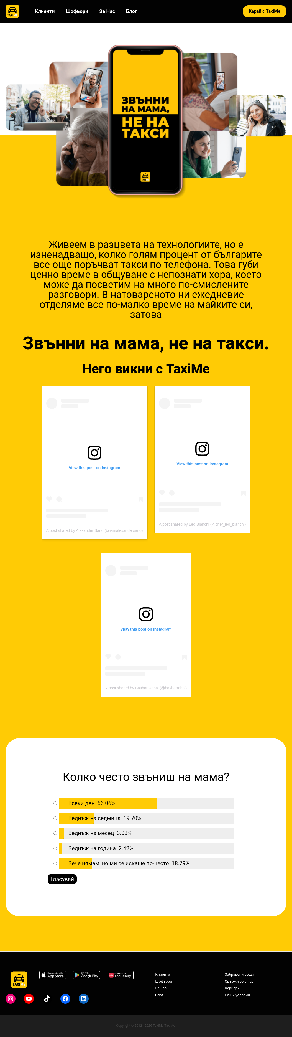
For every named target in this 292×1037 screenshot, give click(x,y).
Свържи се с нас (237, 981)
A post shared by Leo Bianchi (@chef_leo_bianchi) (202, 524)
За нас (104, 11)
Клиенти (44, 11)
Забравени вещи (237, 974)
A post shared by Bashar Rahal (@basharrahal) (146, 689)
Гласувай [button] (62, 879)
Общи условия (235, 995)
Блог (127, 11)
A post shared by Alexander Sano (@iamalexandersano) (94, 530)
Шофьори (75, 11)
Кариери (230, 988)
